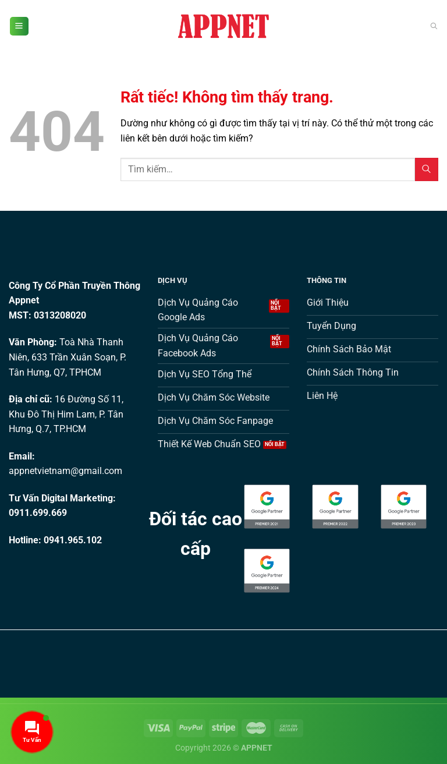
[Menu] (19, 26)
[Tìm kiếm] (434, 26)
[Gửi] (426, 169)
